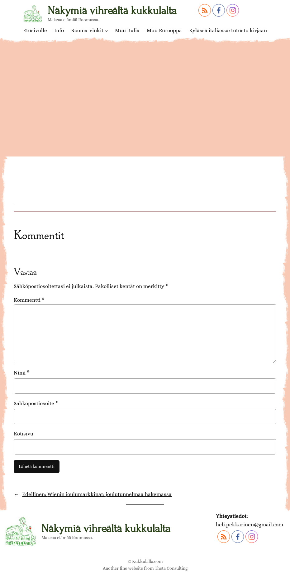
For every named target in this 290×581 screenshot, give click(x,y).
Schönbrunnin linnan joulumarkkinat (107, 158)
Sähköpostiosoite (36, 403)
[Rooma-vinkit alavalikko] (106, 30)
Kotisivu (23, 433)
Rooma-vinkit (87, 30)
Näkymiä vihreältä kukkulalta (112, 10)
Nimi (22, 373)
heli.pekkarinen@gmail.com (249, 524)
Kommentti (29, 300)
